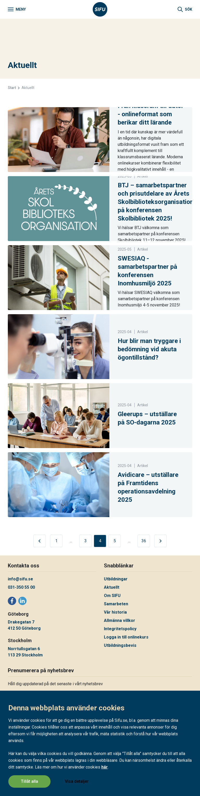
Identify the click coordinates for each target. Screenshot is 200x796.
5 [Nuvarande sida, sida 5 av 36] (115, 540)
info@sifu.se (20, 579)
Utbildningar (116, 579)
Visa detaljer (77, 781)
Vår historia (115, 612)
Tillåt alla (29, 781)
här (104, 767)
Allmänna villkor (119, 620)
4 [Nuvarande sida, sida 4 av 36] (100, 540)
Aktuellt (111, 587)
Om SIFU (112, 595)
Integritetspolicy (120, 628)
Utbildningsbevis (120, 645)
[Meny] (17, 9)
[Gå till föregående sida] (39, 541)
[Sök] (185, 9)
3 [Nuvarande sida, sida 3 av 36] (85, 540)
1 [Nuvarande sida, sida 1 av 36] (56, 540)
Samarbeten (116, 603)
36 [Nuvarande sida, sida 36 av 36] (143, 540)
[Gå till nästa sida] (160, 541)
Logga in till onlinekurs (126, 637)
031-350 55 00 (21, 587)
